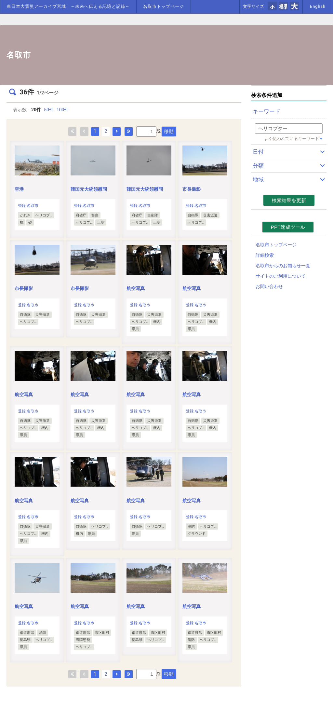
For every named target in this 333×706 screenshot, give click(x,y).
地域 (258, 179)
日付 (258, 151)
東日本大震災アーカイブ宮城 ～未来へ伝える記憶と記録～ (68, 6)
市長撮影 (191, 189)
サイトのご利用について (281, 276)
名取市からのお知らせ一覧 (283, 265)
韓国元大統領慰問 (89, 189)
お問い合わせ (269, 286)
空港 (19, 189)
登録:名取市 (28, 205)
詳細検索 (265, 255)
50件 (49, 109)
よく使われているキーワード (291, 138)
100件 (63, 109)
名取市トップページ (163, 6)
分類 (258, 165)
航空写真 (136, 288)
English (318, 6)
